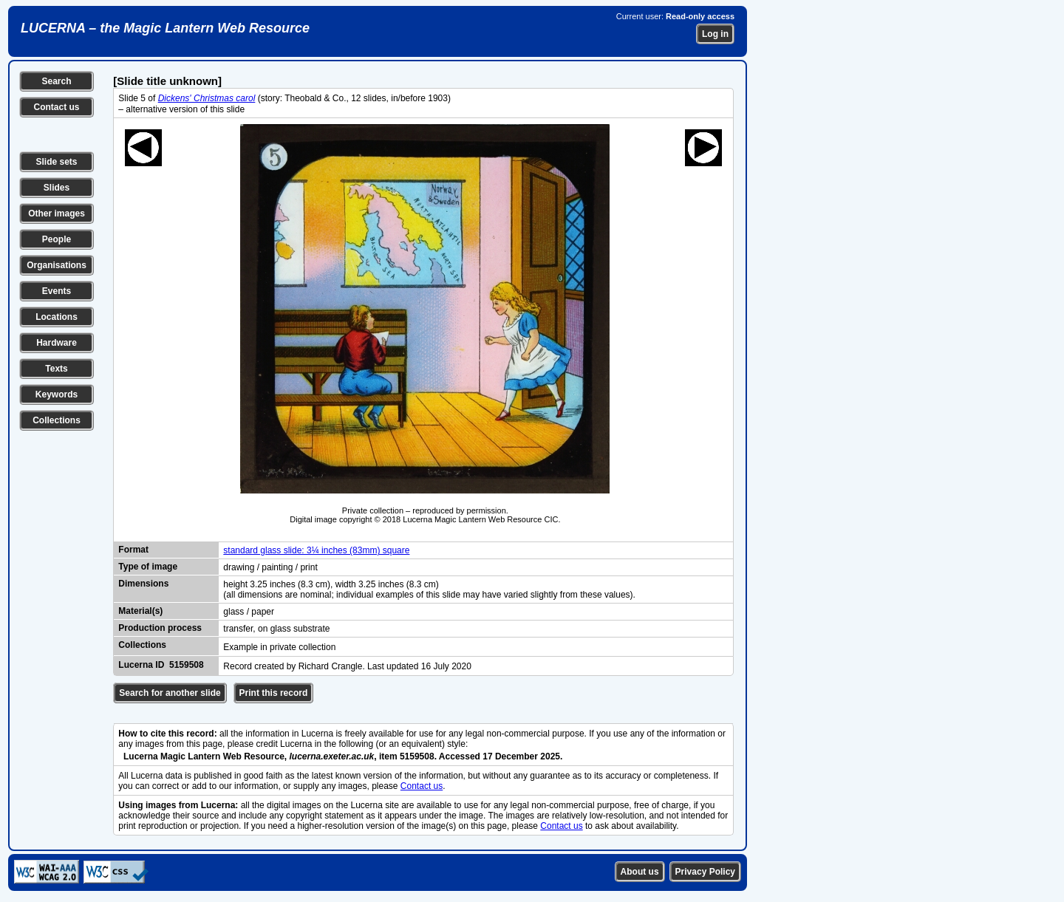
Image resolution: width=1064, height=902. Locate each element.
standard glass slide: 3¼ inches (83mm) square (316, 550)
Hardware (56, 343)
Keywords (56, 394)
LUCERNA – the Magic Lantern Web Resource (165, 28)
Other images (56, 213)
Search (56, 81)
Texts (56, 368)
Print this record (273, 693)
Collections (57, 420)
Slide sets (56, 162)
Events (56, 291)
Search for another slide (169, 693)
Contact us (56, 107)
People (56, 239)
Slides (56, 187)
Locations (56, 317)
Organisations (56, 265)
